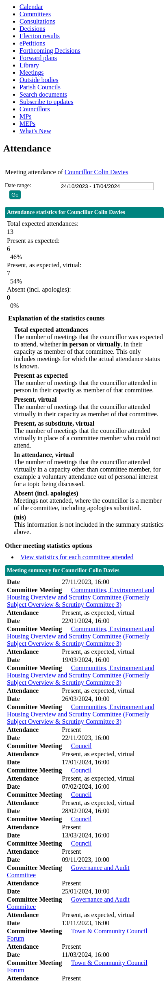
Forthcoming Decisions (50, 50)
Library (29, 65)
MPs (25, 116)
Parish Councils (40, 87)
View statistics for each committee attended (77, 557)
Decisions (32, 28)
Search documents (43, 94)
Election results (40, 35)
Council (81, 745)
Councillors (35, 109)
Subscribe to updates (46, 101)
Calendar (31, 6)
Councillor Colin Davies (96, 172)
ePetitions (32, 43)
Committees (35, 14)
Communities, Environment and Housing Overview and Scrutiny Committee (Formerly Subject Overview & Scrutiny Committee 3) (80, 597)
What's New (35, 131)
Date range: (18, 185)
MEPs (27, 123)
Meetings (32, 72)
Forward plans (38, 57)
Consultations (37, 21)
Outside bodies (39, 79)
